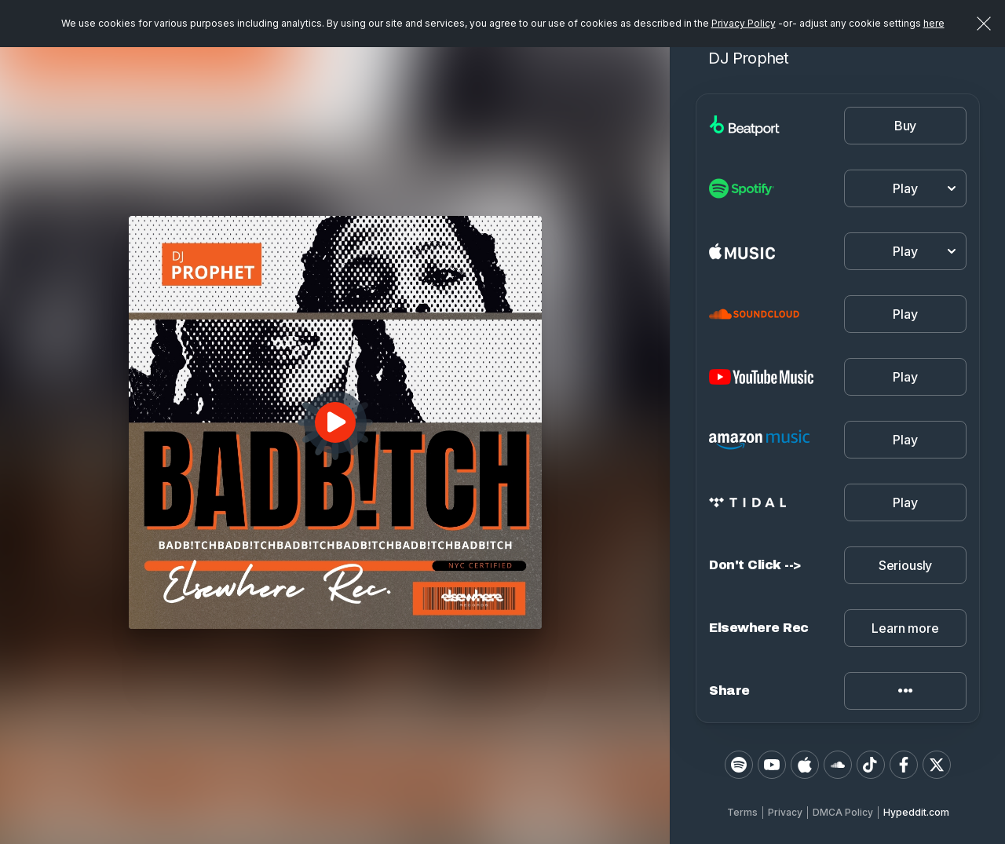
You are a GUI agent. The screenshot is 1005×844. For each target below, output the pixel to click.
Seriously (906, 565)
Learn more (905, 628)
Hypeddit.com (916, 812)
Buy (905, 125)
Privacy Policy (743, 23)
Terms (742, 812)
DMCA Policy (843, 812)
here (934, 23)
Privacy (785, 812)
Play (905, 314)
